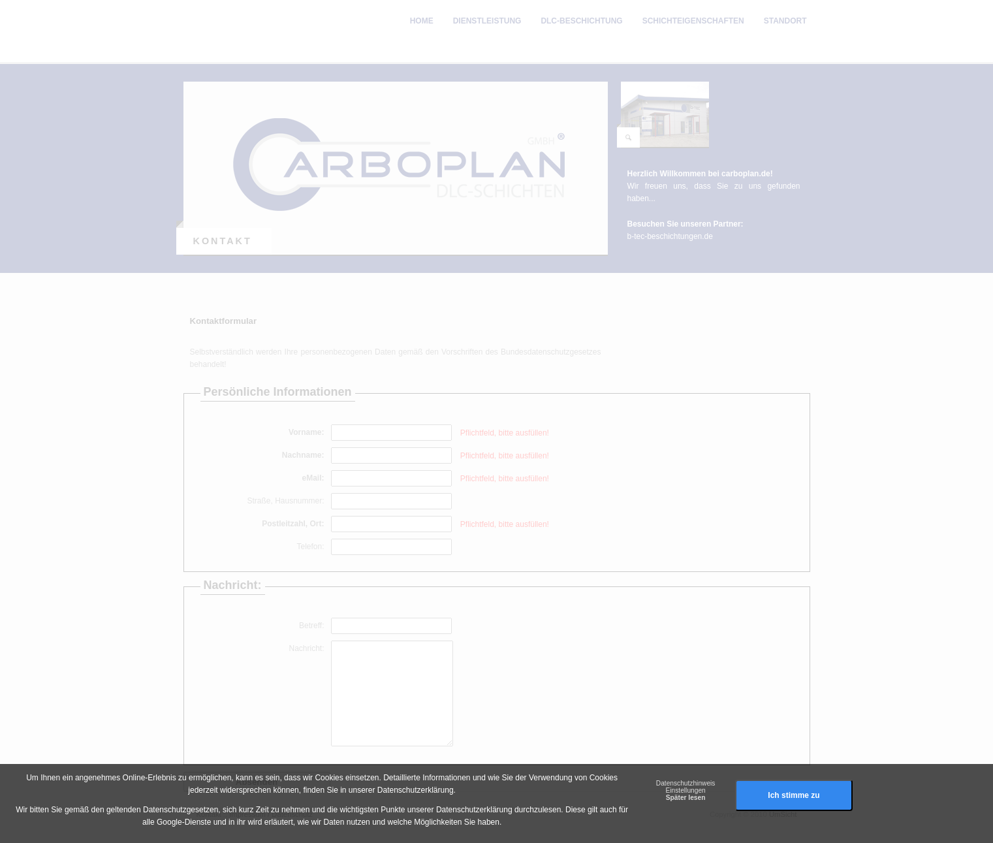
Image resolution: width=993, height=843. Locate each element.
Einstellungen (686, 790)
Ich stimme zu (793, 795)
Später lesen (686, 797)
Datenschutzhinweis (686, 783)
